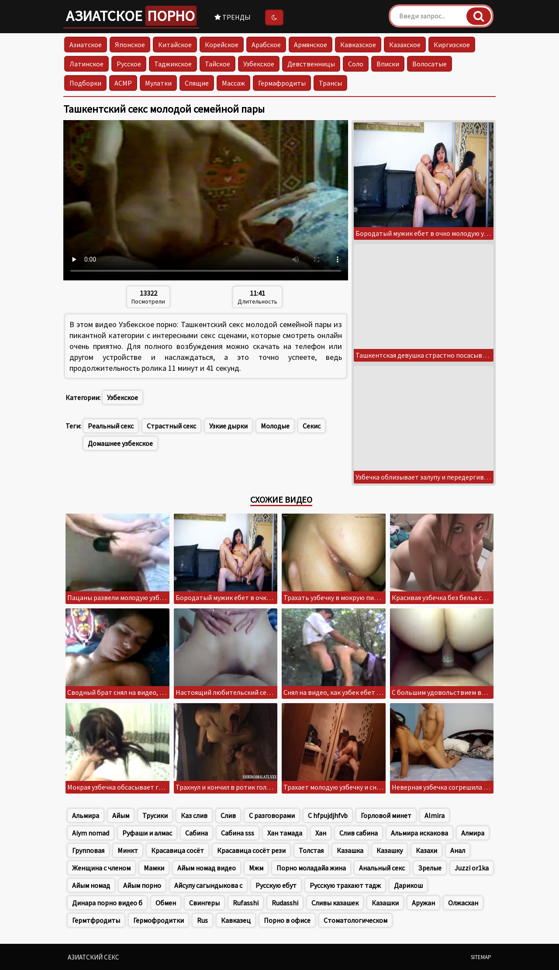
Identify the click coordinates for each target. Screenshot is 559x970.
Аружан (423, 902)
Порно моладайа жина (311, 867)
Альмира (85, 815)
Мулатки (158, 83)
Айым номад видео (206, 867)
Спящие (197, 83)
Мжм (256, 867)
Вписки (387, 63)
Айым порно (142, 885)
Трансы (330, 83)
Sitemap (481, 957)
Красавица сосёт (177, 850)
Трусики (155, 815)
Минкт (127, 850)
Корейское (221, 44)
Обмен (165, 902)
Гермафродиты (282, 83)
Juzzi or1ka (472, 867)
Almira (434, 815)
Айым (120, 815)
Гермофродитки (158, 920)
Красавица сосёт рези (251, 850)
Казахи (426, 850)
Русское (129, 63)
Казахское (405, 44)
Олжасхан (463, 902)
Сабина (196, 832)
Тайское (217, 63)
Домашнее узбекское (120, 443)
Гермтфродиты (96, 920)
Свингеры (204, 902)
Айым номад (91, 885)
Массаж (233, 83)
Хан (320, 832)
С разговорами (272, 815)
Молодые (275, 425)
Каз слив (194, 815)
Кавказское (358, 44)
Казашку (389, 850)
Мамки (154, 867)
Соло (355, 63)
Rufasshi (246, 902)
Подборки (85, 83)
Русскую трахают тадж (345, 885)
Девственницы (311, 63)
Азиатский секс (93, 957)
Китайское (175, 44)
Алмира (472, 832)
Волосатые (429, 63)
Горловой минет (386, 815)
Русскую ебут (276, 885)
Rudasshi (285, 902)
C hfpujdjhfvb (328, 815)
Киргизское (452, 44)
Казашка (350, 850)
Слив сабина (358, 832)
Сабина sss (237, 832)
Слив (228, 815)
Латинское (86, 63)
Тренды (232, 17)
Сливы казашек (335, 902)
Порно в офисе (287, 920)
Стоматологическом (355, 920)
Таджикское (173, 63)
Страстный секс (171, 425)
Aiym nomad (90, 832)
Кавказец (236, 920)
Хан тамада (284, 832)
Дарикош (408, 885)
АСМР (123, 83)
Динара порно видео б (107, 902)
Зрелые (430, 867)
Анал (457, 850)
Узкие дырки (228, 425)
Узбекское (258, 63)
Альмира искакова (419, 832)
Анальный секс (382, 867)
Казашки (385, 902)
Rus (202, 920)
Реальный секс (111, 425)
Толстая (311, 850)
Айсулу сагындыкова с (208, 885)
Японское (130, 44)
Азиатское (131, 16)
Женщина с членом (101, 867)
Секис (312, 425)
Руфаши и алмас (147, 832)
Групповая (88, 850)
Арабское (266, 44)
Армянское (310, 44)
